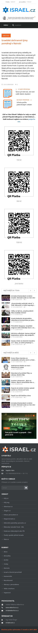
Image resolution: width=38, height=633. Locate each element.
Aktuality (18, 556)
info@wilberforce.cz (12, 610)
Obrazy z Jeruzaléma (18, 584)
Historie (18, 568)
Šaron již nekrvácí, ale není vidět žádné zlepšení (25, 93)
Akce (18, 552)
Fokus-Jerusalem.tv (18, 515)
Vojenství (18, 593)
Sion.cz (18, 539)
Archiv (6, 36)
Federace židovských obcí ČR (18, 531)
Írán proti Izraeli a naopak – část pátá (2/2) (18, 433)
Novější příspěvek (24, 100)
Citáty (18, 564)
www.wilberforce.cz (12, 607)
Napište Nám (10, 470)
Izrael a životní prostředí (18, 572)
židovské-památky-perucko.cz (18, 523)
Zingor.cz (18, 511)
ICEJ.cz (18, 498)
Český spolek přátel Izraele (18, 535)
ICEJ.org (18, 502)
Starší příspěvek (23, 89)
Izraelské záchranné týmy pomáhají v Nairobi (15, 42)
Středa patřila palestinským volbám (24, 103)
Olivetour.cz (18, 506)
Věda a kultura (18, 588)
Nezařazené (18, 580)
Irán (6, 428)
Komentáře (18, 576)
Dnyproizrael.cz (18, 519)
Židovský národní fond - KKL (18, 527)
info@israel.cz (10, 623)
